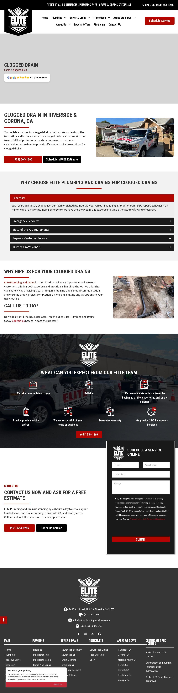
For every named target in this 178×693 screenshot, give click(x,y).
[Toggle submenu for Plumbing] (65, 15)
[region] (36, 677)
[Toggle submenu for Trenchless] (109, 15)
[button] (3, 620)
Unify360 (138, 689)
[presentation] (133, 522)
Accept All (58, 685)
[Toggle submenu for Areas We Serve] (135, 15)
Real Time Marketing (122, 689)
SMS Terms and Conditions (154, 512)
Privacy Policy (135, 512)
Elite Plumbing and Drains (19, 276)
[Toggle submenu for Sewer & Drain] (89, 15)
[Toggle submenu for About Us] (69, 22)
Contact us (18, 314)
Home (7, 63)
